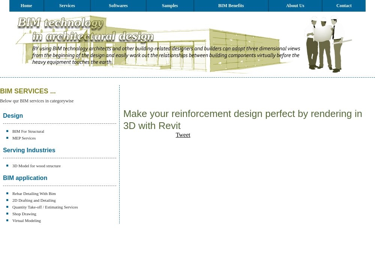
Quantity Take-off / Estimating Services (45, 207)
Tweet (183, 135)
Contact (344, 5)
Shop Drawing (24, 214)
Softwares (118, 5)
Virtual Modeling (26, 220)
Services (67, 5)
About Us (295, 5)
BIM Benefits (231, 5)
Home (26, 5)
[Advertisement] (211, 96)
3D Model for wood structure (36, 166)
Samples (170, 5)
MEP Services (24, 138)
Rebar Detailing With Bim (34, 193)
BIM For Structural (28, 131)
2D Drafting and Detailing (34, 200)
